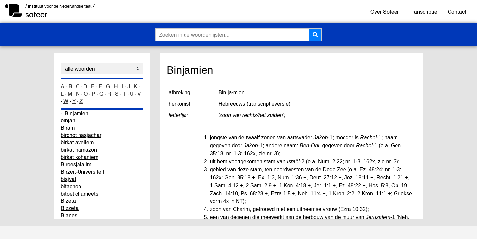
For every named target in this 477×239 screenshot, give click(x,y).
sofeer (36, 14)
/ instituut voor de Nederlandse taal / (60, 6)
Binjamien (76, 113)
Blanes (69, 215)
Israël (293, 161)
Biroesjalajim (76, 164)
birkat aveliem (77, 142)
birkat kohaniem (79, 157)
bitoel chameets (79, 193)
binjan (68, 120)
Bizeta (68, 200)
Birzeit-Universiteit (82, 171)
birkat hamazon (79, 149)
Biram (68, 127)
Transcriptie (423, 11)
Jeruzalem (378, 217)
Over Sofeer (384, 11)
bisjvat (68, 179)
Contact (457, 11)
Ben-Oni (309, 145)
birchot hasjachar (81, 135)
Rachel (368, 137)
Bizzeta (70, 208)
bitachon (71, 186)
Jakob (321, 137)
